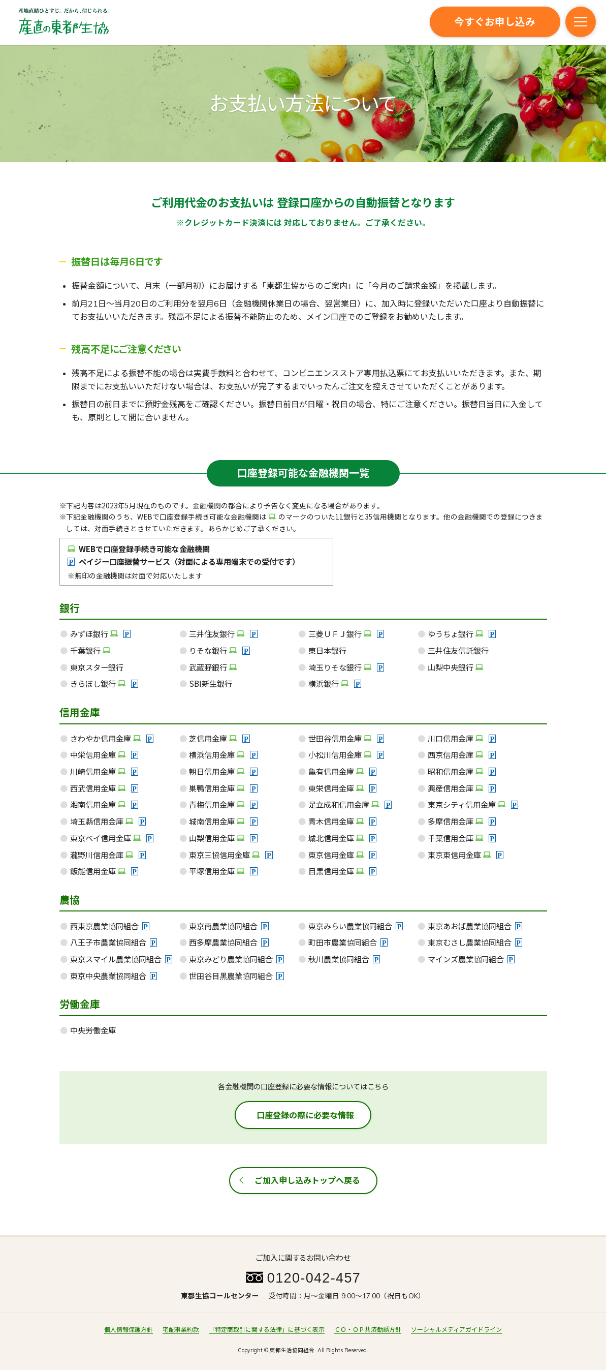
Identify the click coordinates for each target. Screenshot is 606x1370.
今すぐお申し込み (494, 21)
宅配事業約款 (181, 1329)
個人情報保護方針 (128, 1329)
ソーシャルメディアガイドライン (456, 1329)
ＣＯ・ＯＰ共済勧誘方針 (367, 1329)
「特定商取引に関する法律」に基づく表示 (267, 1329)
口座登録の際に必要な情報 (305, 1115)
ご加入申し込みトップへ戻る (307, 1180)
